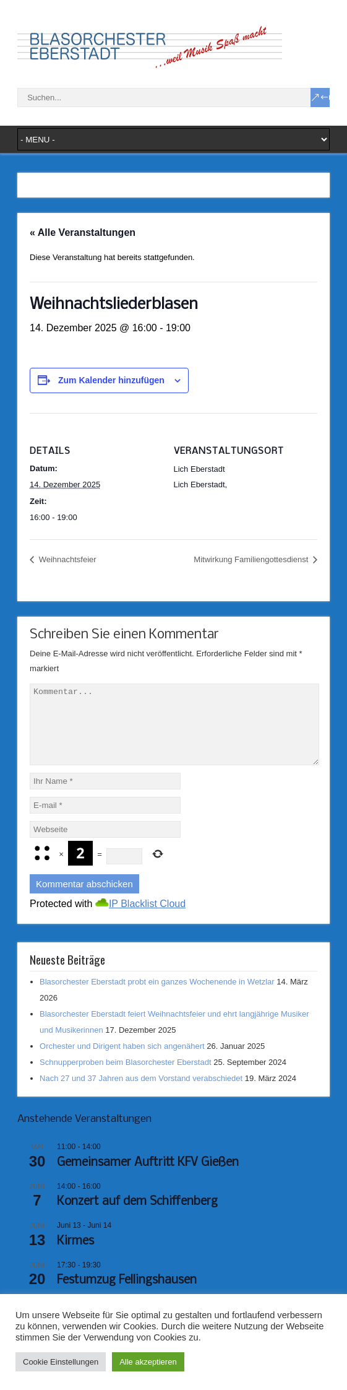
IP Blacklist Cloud (147, 918)
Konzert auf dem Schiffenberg (137, 1216)
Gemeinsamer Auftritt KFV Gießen (148, 1177)
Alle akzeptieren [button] (148, 1361)
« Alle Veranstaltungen (82, 232)
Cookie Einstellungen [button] (60, 1361)
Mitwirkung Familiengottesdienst (252, 559)
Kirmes (75, 1256)
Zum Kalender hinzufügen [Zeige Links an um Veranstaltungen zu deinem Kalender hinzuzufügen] (111, 380)
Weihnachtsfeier (66, 559)
